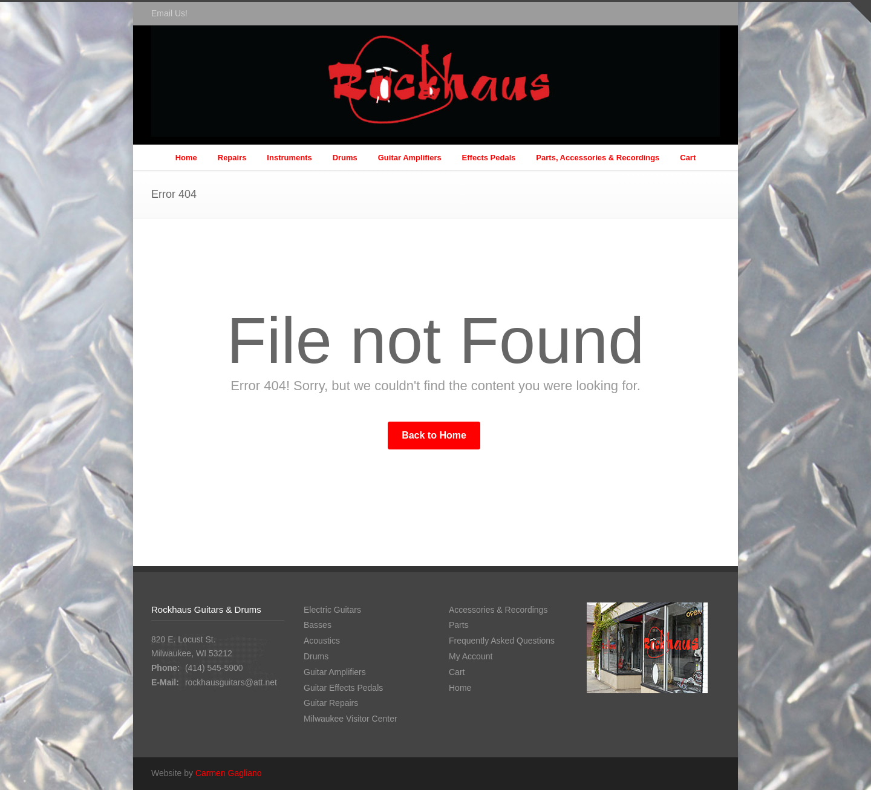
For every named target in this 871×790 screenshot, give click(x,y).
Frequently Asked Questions (502, 640)
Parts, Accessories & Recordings (597, 157)
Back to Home (434, 435)
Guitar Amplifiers (410, 157)
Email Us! (169, 13)
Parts (459, 625)
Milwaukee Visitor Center (350, 718)
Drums (345, 157)
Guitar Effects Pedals (343, 688)
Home (186, 157)
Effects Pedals (489, 157)
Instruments (289, 157)
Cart (688, 157)
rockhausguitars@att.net (231, 682)
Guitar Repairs (331, 703)
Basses (317, 625)
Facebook (708, 14)
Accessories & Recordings (498, 610)
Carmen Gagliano (228, 773)
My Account (470, 656)
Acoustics (322, 640)
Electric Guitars (332, 610)
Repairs (232, 157)
